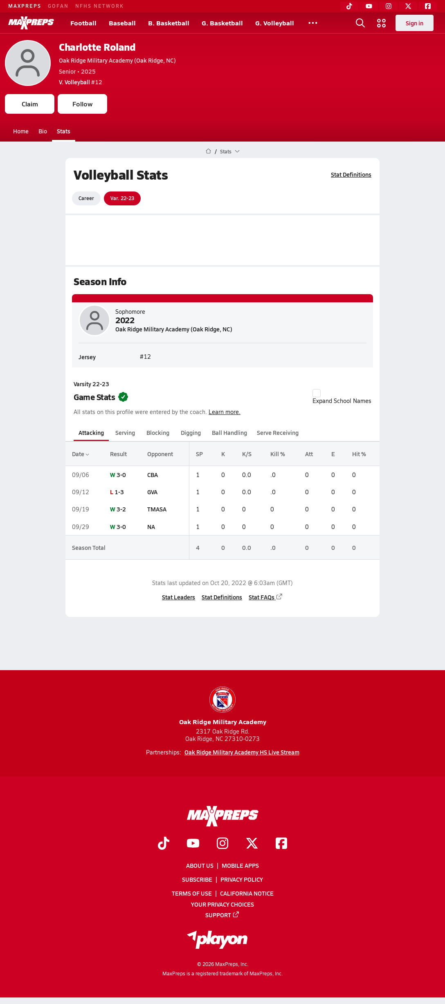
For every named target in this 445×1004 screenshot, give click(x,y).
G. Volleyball (274, 22)
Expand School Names (341, 397)
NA (151, 526)
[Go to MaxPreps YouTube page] (193, 844)
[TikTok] (349, 6)
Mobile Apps (240, 865)
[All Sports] (313, 23)
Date (80, 453)
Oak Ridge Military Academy (222, 706)
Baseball (122, 22)
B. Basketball (168, 22)
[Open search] (360, 23)
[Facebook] (428, 6)
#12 (80, 82)
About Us (200, 865)
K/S (247, 453)
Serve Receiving (278, 432)
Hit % (359, 453)
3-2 (121, 509)
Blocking (157, 432)
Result (118, 453)
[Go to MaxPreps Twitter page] (251, 844)
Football (83, 22)
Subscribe (197, 879)
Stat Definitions (351, 174)
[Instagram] (389, 6)
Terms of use (192, 893)
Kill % (277, 453)
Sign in (414, 23)
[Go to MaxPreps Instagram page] (222, 844)
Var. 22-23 (122, 198)
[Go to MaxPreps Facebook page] (281, 844)
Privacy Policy (241, 879)
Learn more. (224, 412)
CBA (152, 474)
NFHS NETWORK (99, 5)
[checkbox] (316, 393)
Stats (63, 131)
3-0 (121, 474)
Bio (42, 131)
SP (199, 453)
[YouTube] (369, 6)
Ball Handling (229, 432)
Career (86, 198)
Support (222, 915)
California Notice (247, 893)
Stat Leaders (178, 597)
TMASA (156, 509)
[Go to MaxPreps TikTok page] (163, 844)
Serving (125, 432)
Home (21, 131)
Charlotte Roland (97, 47)
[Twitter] (408, 6)
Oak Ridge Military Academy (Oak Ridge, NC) (117, 60)
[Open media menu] (381, 23)
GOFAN (58, 5)
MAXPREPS (24, 5)
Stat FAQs (266, 597)
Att (309, 453)
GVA (152, 492)
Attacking (91, 432)
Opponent (160, 453)
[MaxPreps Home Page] (208, 151)
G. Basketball (222, 22)
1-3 (119, 492)
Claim (30, 103)
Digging (191, 432)
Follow (82, 103)
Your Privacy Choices (222, 904)
